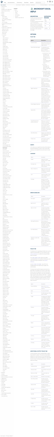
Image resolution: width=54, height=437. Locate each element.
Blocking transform (6, 84)
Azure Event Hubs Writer (7, 61)
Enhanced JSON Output (7, 146)
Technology (3, 384)
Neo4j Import (5, 247)
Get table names (5, 181)
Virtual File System (4, 375)
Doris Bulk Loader (6, 136)
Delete (4, 128)
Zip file (4, 370)
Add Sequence (5, 40)
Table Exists (5, 335)
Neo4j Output (5, 249)
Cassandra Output (6, 91)
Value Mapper (5, 353)
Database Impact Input (7, 122)
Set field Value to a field (7, 306)
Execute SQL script (6, 153)
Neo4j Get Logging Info (7, 244)
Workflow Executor (6, 357)
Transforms (4, 35)
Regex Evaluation (6, 274)
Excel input (5, 147)
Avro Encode (5, 52)
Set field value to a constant (7, 304)
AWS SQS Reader (6, 58)
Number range (5, 253)
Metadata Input (5, 228)
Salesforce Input (5, 290)
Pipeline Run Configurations (7, 27)
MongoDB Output (6, 237)
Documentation (11, 2)
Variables (2, 374)
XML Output (5, 365)
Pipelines (2, 15)
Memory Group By (6, 222)
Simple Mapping (5, 309)
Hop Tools (3, 388)
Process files (5, 268)
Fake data (4, 158)
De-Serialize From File (6, 130)
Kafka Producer (5, 211)
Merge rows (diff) (6, 225)
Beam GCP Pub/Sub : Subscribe (6, 73)
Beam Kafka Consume (6, 75)
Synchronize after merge (7, 332)
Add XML (4, 44)
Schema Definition (33, 253)
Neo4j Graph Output (6, 246)
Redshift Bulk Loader (6, 272)
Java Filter (4, 200)
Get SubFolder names (6, 178)
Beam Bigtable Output (6, 64)
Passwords (3, 381)
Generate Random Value (7, 169)
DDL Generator (5, 124)
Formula (4, 167)
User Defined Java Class (7, 350)
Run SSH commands (6, 287)
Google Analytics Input (6, 184)
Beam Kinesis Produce (6, 79)
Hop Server (3, 385)
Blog (5, 2)
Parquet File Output (6, 257)
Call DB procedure (6, 94)
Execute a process (6, 150)
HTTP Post (4, 193)
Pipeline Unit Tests (5, 29)
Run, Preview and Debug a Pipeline (6, 20)
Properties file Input (6, 269)
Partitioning (4, 33)
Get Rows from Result (6, 177)
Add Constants (5, 39)
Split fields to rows (6, 316)
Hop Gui (2, 12)
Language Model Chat (6, 212)
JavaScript (4, 202)
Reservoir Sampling (6, 278)
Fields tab (16, 16)
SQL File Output (5, 319)
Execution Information (6, 156)
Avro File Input (5, 53)
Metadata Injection (5, 30)
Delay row (4, 127)
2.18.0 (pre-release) (43, 4)
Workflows (3, 372)
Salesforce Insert (5, 291)
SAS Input (4, 297)
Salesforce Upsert (6, 294)
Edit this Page (51, 4)
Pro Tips (2, 391)
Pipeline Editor (4, 16)
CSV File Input (5, 112)
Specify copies (4, 32)
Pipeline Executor (6, 265)
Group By (4, 189)
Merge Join (4, 224)
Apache (31, 2)
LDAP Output (5, 215)
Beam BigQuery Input (6, 65)
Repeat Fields (5, 275)
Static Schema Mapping (7, 323)
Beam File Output (6, 69)
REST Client (5, 279)
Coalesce (4, 103)
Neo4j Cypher (5, 241)
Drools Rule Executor (6, 139)
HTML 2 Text (5, 190)
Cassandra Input (5, 89)
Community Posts (4, 396)
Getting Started (4, 6)
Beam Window (5, 82)
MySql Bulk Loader (6, 240)
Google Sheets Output (6, 187)
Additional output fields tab (19, 17)
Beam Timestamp (6, 81)
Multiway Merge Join (6, 238)
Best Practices (3, 390)
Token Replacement (6, 344)
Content (16, 13)
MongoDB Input (5, 235)
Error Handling (4, 22)
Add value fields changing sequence (7, 43)
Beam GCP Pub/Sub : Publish (8, 71)
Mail (3, 218)
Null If (4, 252)
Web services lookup (6, 356)
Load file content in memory (7, 216)
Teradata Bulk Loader (6, 340)
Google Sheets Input (6, 186)
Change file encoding (6, 95)
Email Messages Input (6, 144)
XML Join (4, 363)
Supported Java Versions (5, 10)
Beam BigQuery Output (7, 66)
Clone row (4, 100)
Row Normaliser (5, 285)
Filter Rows (4, 165)
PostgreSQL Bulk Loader (7, 266)
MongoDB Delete (6, 234)
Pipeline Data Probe (6, 259)
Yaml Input (4, 369)
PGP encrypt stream (6, 263)
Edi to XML (4, 143)
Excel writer (5, 149)
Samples (2, 382)
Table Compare (5, 334)
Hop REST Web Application (5, 387)
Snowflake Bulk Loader (7, 310)
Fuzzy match (5, 168)
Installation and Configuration (6, 9)
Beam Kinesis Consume (7, 78)
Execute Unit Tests (6, 155)
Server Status (5, 303)
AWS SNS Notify (5, 56)
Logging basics (3, 378)
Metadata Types (4, 379)
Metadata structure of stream (8, 230)
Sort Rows (4, 312)
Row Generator (5, 284)
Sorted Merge (5, 313)
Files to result (5, 164)
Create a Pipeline (5, 18)
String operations (6, 329)
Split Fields (4, 315)
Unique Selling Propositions (6, 393)
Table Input (5, 337)
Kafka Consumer (5, 209)
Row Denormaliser (6, 281)
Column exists (5, 105)
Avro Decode (5, 50)
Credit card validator (6, 111)
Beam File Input (5, 68)
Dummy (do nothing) (6, 140)
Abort (4, 36)
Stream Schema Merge (7, 326)
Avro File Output (5, 55)
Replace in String (5, 277)
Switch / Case (5, 331)
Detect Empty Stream (6, 131)
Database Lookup (6, 118)
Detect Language (6, 133)
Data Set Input (5, 121)
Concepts (3, 7)
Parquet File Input (6, 256)
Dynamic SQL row (6, 142)
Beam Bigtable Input (6, 62)
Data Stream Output (6, 115)
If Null (4, 196)
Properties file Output (6, 271)
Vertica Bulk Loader (6, 354)
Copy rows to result (6, 109)
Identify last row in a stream (7, 194)
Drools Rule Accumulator (7, 137)
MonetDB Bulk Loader (6, 233)
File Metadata (5, 161)
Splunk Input (5, 318)
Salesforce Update (6, 293)
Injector (4, 197)
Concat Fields (5, 108)
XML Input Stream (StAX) (7, 362)
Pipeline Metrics (4, 26)
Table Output (5, 338)
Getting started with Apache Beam (7, 24)
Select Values (5, 300)
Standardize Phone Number (7, 321)
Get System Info (5, 180)
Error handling (17, 15)
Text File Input (5, 341)
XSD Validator (5, 366)
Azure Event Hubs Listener (7, 59)
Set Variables (5, 307)
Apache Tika (5, 49)
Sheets (16, 12)
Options (15, 9)
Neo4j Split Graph (6, 250)
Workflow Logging (6, 359)
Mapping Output (5, 221)
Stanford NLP (5, 322)
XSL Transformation (6, 368)
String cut (4, 328)
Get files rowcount (6, 174)
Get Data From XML (6, 171)
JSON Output (5, 208)
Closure (4, 102)
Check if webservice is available (6, 99)
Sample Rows (5, 296)
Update (4, 348)
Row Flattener (5, 282)
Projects (2, 13)
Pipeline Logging (5, 260)
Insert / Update (5, 199)
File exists (4, 159)
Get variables (5, 183)
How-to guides (3, 394)
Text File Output (5, 343)
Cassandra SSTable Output (7, 92)
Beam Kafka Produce (6, 76)
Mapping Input (5, 219)
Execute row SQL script (7, 152)
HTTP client (5, 191)
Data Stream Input (6, 114)
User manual (3, 4)
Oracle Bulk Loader (6, 255)
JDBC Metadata (5, 203)
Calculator (4, 88)
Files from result (5, 162)
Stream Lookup (5, 325)
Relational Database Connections (7, 377)
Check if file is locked (6, 96)
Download (26, 2)
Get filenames (5, 172)
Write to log (5, 360)
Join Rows (4, 205)
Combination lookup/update (7, 106)
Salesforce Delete (6, 288)
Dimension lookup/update (7, 134)
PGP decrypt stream (6, 262)
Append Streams (5, 47)
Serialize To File (5, 301)
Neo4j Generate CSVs (6, 243)
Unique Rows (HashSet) (7, 347)
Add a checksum (5, 37)
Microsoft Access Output (7, 231)
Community (19, 2)
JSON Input (5, 206)
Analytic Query (5, 46)
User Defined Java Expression (8, 351)
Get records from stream (7, 175)
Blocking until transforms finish (7, 86)
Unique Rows (5, 345)
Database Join (5, 117)
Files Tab (16, 11)
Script (4, 299)
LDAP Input (5, 213)
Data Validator (5, 125)
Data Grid (4, 120)
